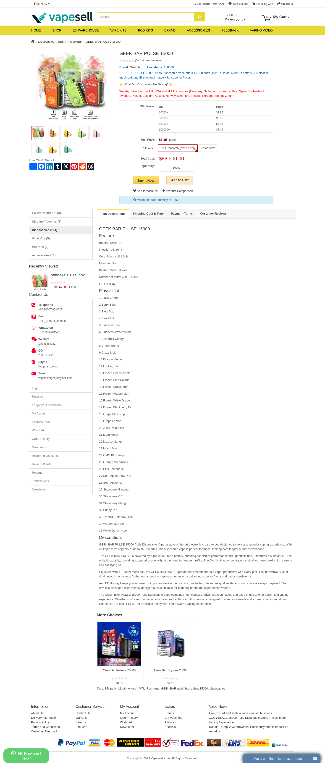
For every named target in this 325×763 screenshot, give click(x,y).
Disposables (46, 41)
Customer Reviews (213, 213)
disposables (217, 688)
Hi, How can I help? (26, 755)
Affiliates (170, 722)
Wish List (38, 430)
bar (187, 688)
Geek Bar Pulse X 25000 (119, 670)
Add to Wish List (145, 191)
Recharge (153, 688)
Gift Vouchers (173, 717)
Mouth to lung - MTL (131, 688)
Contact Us (83, 713)
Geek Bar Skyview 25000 (170, 670)
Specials (170, 727)
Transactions (40, 481)
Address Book (41, 422)
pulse (194, 688)
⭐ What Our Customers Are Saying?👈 (145, 84)
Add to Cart (180, 180)
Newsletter (39, 489)
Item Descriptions (113, 213)
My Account (39, 413)
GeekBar (76, 41)
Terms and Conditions (45, 727)
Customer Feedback (44, 731)
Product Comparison (177, 191)
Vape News (218, 706)
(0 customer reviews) (148, 60)
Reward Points (41, 464)
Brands (169, 713)
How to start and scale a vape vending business (240, 713)
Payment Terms (182, 213)
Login (35, 388)
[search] (199, 16)
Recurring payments (45, 455)
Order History (41, 438)
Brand (62, 41)
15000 (204, 688)
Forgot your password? (47, 405)
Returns (37, 472)
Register (37, 396)
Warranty (81, 717)
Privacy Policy (40, 722)
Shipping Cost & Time (148, 213)
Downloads (39, 447)
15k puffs (111, 688)
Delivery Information (44, 717)
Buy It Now (146, 180)
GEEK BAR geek (172, 688)
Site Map (81, 727)
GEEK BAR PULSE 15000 (103, 41)
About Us (37, 713)
